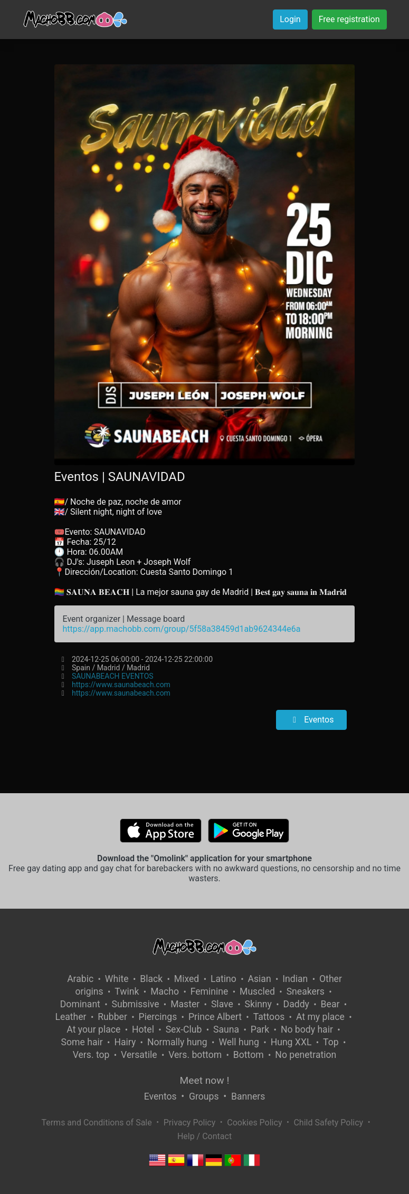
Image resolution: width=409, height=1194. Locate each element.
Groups (203, 1096)
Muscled (257, 991)
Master (184, 1004)
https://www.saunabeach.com (121, 684)
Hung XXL (291, 1042)
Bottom (248, 1054)
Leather (70, 1017)
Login (290, 19)
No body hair (307, 1029)
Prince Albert (215, 1017)
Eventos (311, 720)
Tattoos (269, 1017)
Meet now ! (205, 1080)
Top (331, 1042)
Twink (127, 991)
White (117, 979)
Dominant (80, 1004)
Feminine (210, 991)
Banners (248, 1096)
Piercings (158, 1017)
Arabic (80, 979)
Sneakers (306, 991)
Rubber (112, 1017)
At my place (320, 1017)
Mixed (186, 979)
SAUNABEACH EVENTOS (113, 676)
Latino (223, 979)
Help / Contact (204, 1136)
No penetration (305, 1054)
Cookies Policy (254, 1123)
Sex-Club (184, 1029)
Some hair (82, 1042)
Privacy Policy (190, 1123)
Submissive (135, 1004)
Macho (164, 991)
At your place (93, 1029)
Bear (330, 1004)
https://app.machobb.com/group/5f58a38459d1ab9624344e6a (182, 629)
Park (260, 1029)
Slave (222, 1004)
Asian (259, 979)
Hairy (125, 1042)
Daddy (296, 1004)
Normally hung (177, 1042)
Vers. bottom (195, 1054)
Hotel (143, 1029)
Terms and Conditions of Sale (96, 1123)
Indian (295, 979)
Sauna (226, 1029)
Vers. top (91, 1054)
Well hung (238, 1042)
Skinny (258, 1004)
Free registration (349, 19)
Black (151, 979)
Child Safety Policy (328, 1123)
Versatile (139, 1054)
